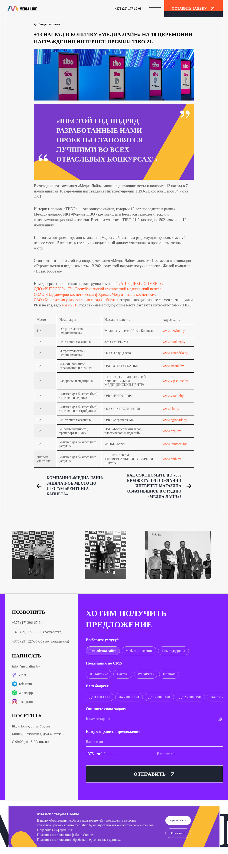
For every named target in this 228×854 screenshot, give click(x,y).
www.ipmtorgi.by (174, 444)
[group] (103, 650)
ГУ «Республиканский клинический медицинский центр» (114, 289)
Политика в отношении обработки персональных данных (78, 839)
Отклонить (178, 833)
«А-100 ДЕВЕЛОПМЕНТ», (140, 283)
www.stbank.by (173, 366)
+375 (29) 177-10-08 (128, 8)
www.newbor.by (174, 330)
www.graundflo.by (175, 353)
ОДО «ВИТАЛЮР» (50, 289)
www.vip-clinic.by (175, 381)
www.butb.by (172, 459)
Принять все (178, 820)
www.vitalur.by (173, 396)
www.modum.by (174, 342)
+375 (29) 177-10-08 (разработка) (37, 632)
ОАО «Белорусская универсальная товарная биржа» (76, 300)
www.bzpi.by (172, 431)
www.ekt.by (171, 409)
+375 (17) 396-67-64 (27, 623)
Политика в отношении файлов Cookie (65, 835)
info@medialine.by (26, 666)
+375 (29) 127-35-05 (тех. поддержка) (40, 641)
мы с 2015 (70, 305)
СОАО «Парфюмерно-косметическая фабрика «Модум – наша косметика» (94, 294)
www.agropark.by (175, 420)
